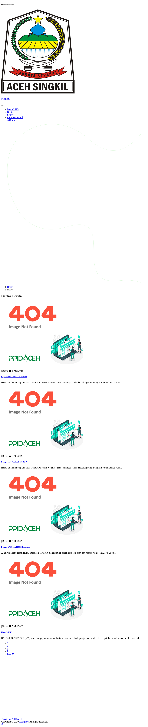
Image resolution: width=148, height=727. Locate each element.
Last (10, 654)
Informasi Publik (15, 117)
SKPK (10, 114)
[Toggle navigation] (2, 105)
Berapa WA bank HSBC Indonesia (15, 547)
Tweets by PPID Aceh (11, 719)
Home (10, 287)
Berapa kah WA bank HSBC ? (14, 462)
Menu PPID (13, 109)
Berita (10, 112)
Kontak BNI (6, 632)
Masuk (12, 120)
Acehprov (23, 721)
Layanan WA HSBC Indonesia (14, 376)
